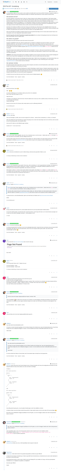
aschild (7, 84)
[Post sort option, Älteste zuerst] (47, 9)
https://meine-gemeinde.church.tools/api (35, 46)
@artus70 (8, 225)
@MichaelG (8, 165)
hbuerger (8, 11)
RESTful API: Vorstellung (18, 184)
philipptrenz (8, 323)
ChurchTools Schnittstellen (9, 8)
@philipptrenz (21, 338)
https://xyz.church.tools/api (18, 241)
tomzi (7, 240)
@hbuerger (12, 113)
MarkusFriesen (9, 452)
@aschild (8, 135)
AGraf (7, 277)
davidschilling (8, 421)
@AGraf (8, 293)
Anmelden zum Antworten (54, 8)
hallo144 (7, 150)
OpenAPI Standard (24, 45)
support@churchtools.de (11, 60)
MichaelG (8, 113)
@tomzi (11, 260)
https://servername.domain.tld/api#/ (46, 195)
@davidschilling (13, 441)
